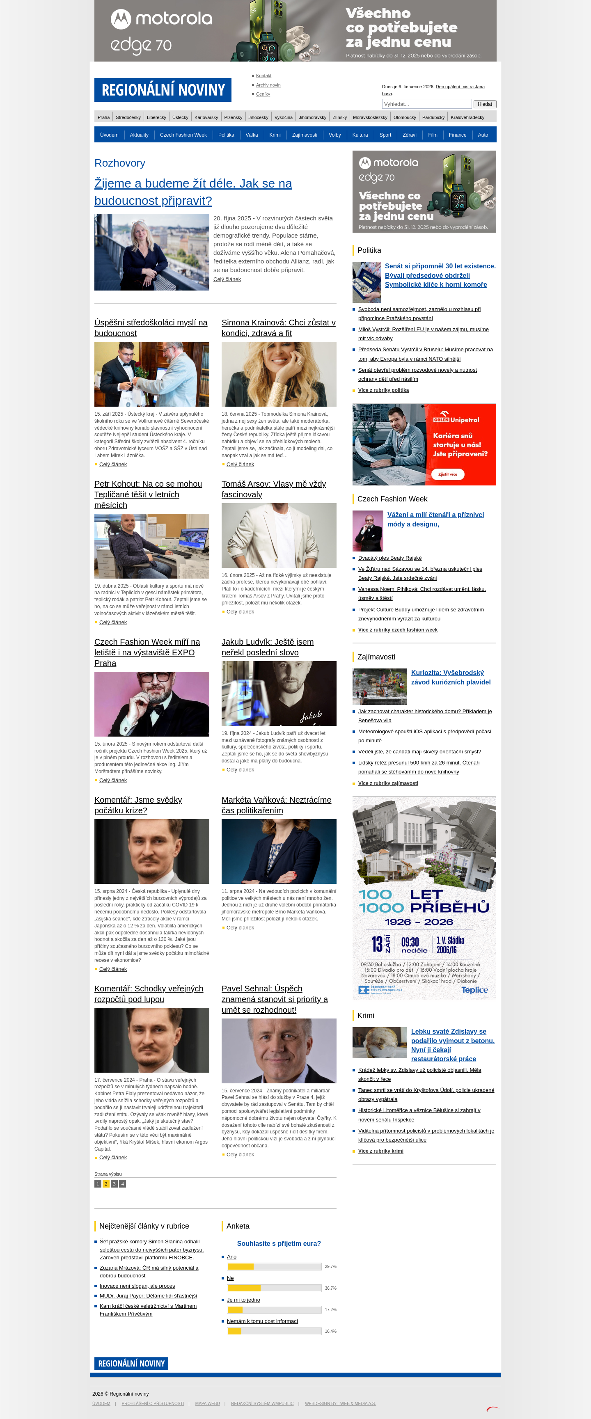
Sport (386, 135)
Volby (335, 135)
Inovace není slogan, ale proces (137, 1286)
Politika (226, 135)
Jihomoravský (312, 117)
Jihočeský (258, 117)
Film (433, 135)
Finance (458, 135)
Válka (252, 135)
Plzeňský (233, 117)
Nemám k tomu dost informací (262, 1321)
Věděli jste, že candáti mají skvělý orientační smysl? (419, 751)
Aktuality (139, 135)
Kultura (360, 135)
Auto (483, 135)
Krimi (275, 135)
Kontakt (263, 75)
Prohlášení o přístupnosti (153, 1403)
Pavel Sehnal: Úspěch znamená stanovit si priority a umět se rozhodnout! (275, 999)
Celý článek (227, 279)
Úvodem (109, 135)
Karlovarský (206, 117)
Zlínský (339, 117)
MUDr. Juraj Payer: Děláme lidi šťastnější (148, 1296)
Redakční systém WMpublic (262, 1403)
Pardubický (433, 117)
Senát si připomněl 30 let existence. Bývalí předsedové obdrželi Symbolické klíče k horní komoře (440, 275)
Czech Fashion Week (183, 135)
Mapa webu (207, 1403)
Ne (230, 1278)
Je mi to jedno (243, 1300)
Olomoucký (405, 117)
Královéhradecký (467, 117)
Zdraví (410, 135)
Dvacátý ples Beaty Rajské (390, 558)
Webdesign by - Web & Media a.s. (340, 1403)
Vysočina (284, 117)
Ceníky (263, 94)
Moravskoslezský (370, 117)
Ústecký (180, 117)
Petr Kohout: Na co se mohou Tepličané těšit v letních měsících (148, 494)
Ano (231, 1257)
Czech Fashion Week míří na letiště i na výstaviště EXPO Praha (147, 652)
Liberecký (156, 117)
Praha (104, 117)
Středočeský (128, 117)
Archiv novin (268, 84)
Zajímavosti (304, 135)
